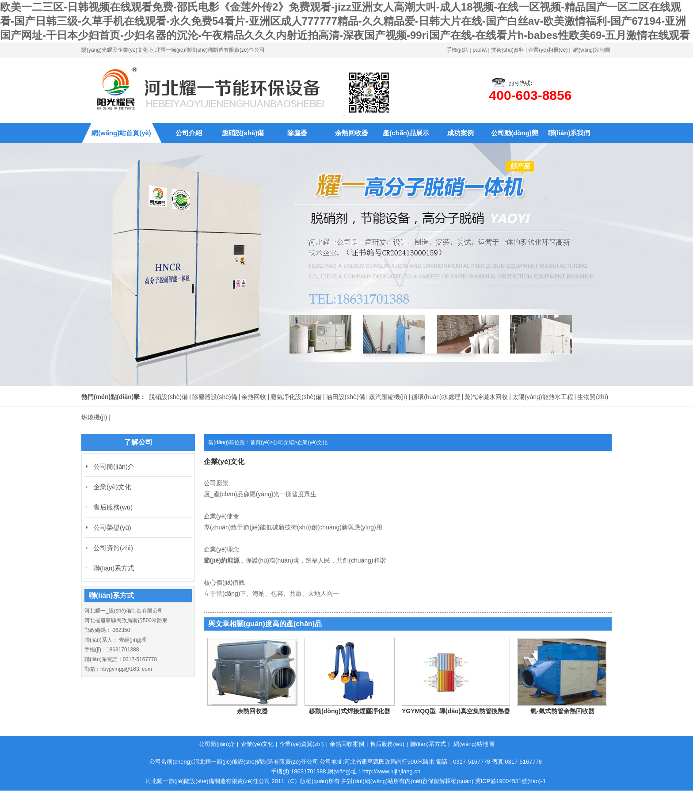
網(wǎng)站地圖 (591, 50)
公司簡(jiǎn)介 (113, 466)
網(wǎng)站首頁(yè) (121, 133)
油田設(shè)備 (345, 396)
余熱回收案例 (347, 744)
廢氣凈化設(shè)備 (296, 396)
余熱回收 (253, 396)
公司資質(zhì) (113, 548)
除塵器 (297, 133)
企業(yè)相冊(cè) (547, 50)
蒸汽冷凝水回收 (486, 396)
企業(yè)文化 (312, 442)
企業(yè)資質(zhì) (301, 744)
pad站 (480, 50)
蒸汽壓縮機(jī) (388, 396)
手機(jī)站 (457, 50)
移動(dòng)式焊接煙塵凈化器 (349, 711)
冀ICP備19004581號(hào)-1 (510, 781)
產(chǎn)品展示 (406, 133)
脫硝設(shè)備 (243, 133)
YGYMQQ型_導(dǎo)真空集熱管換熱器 (456, 711)
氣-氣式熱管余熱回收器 (562, 711)
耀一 (100, 611)
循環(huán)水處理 (435, 396)
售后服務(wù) (113, 507)
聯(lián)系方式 (113, 568)
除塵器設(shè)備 (214, 396)
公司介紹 (188, 133)
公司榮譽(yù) (112, 527)
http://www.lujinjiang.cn (391, 771)
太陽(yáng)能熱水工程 (542, 396)
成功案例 (460, 133)
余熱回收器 (351, 133)
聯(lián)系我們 (569, 133)
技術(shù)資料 (507, 50)
